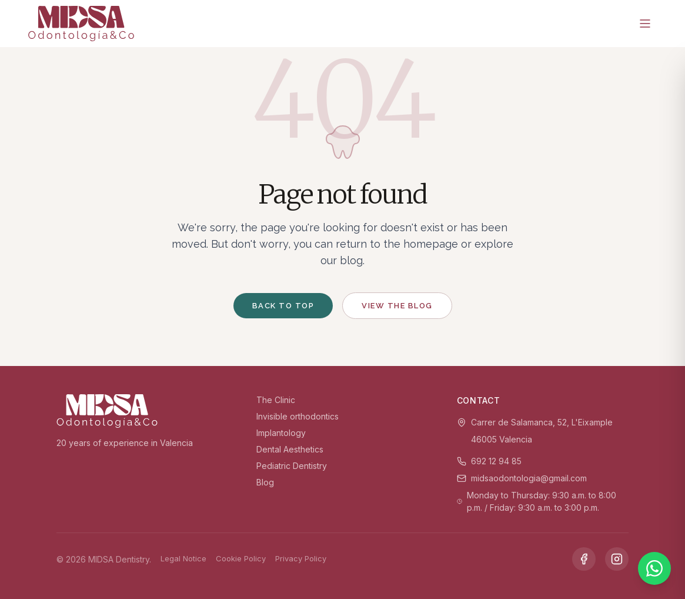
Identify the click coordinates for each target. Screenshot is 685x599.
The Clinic (275, 400)
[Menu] (645, 23)
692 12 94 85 (496, 461)
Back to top (283, 305)
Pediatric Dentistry (291, 466)
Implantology (281, 433)
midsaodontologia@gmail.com (529, 478)
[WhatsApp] (654, 568)
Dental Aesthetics (289, 449)
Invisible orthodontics (297, 416)
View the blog (397, 305)
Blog (265, 482)
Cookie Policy (241, 558)
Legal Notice (183, 558)
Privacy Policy (300, 558)
